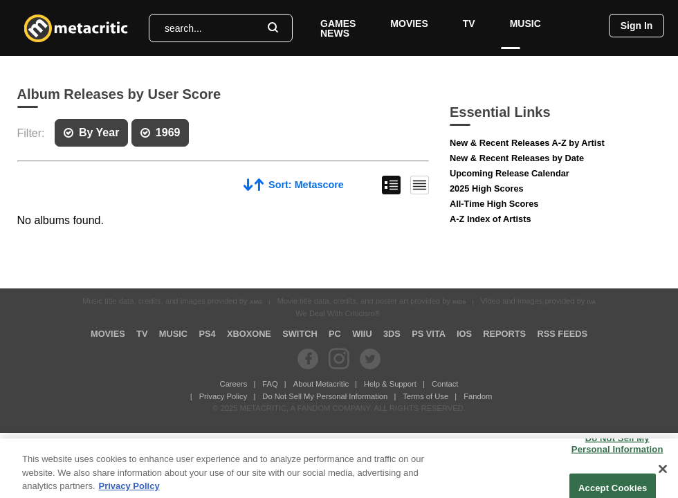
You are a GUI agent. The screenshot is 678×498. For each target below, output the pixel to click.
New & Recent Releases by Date (517, 158)
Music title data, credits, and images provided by (172, 301)
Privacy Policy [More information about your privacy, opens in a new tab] (129, 491)
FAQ (269, 384)
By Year (91, 132)
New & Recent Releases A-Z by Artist (527, 143)
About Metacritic (321, 384)
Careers (234, 384)
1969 (160, 132)
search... (183, 28)
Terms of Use (425, 396)
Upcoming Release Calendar (509, 173)
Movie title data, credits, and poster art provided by (371, 301)
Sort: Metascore (294, 184)
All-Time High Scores (494, 204)
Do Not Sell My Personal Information (324, 396)
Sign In (637, 25)
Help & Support (390, 384)
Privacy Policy (223, 396)
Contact (445, 384)
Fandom (478, 396)
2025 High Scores (487, 188)
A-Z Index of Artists (490, 219)
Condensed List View (419, 185)
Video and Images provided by (538, 301)
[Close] (663, 474)
